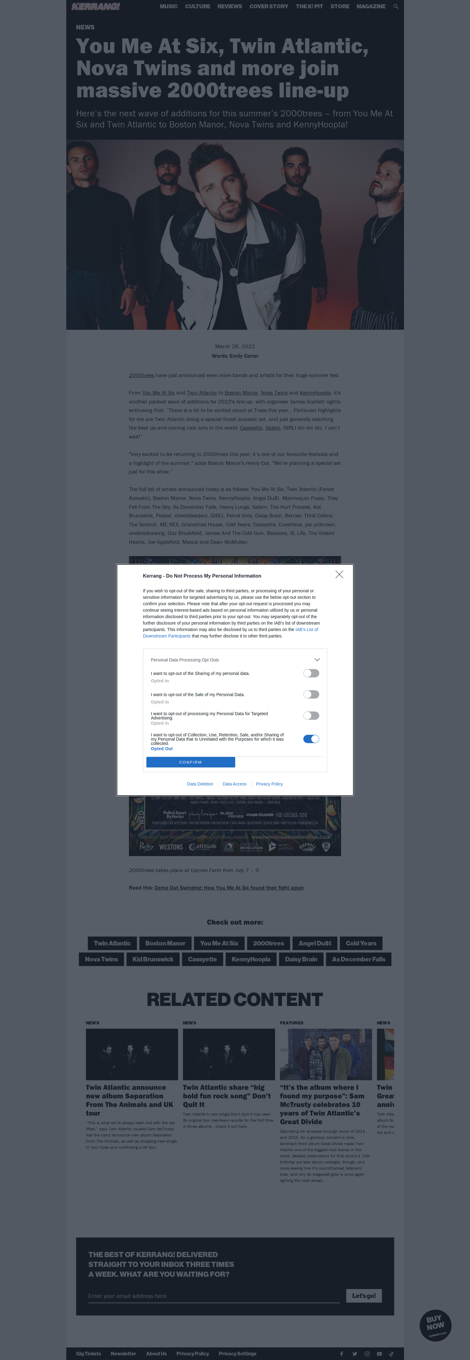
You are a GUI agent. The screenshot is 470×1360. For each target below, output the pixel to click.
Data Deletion (200, 783)
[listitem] (235, 660)
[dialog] (235, 680)
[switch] (311, 673)
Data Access (235, 783)
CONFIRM (190, 762)
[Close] (341, 576)
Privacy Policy (269, 783)
